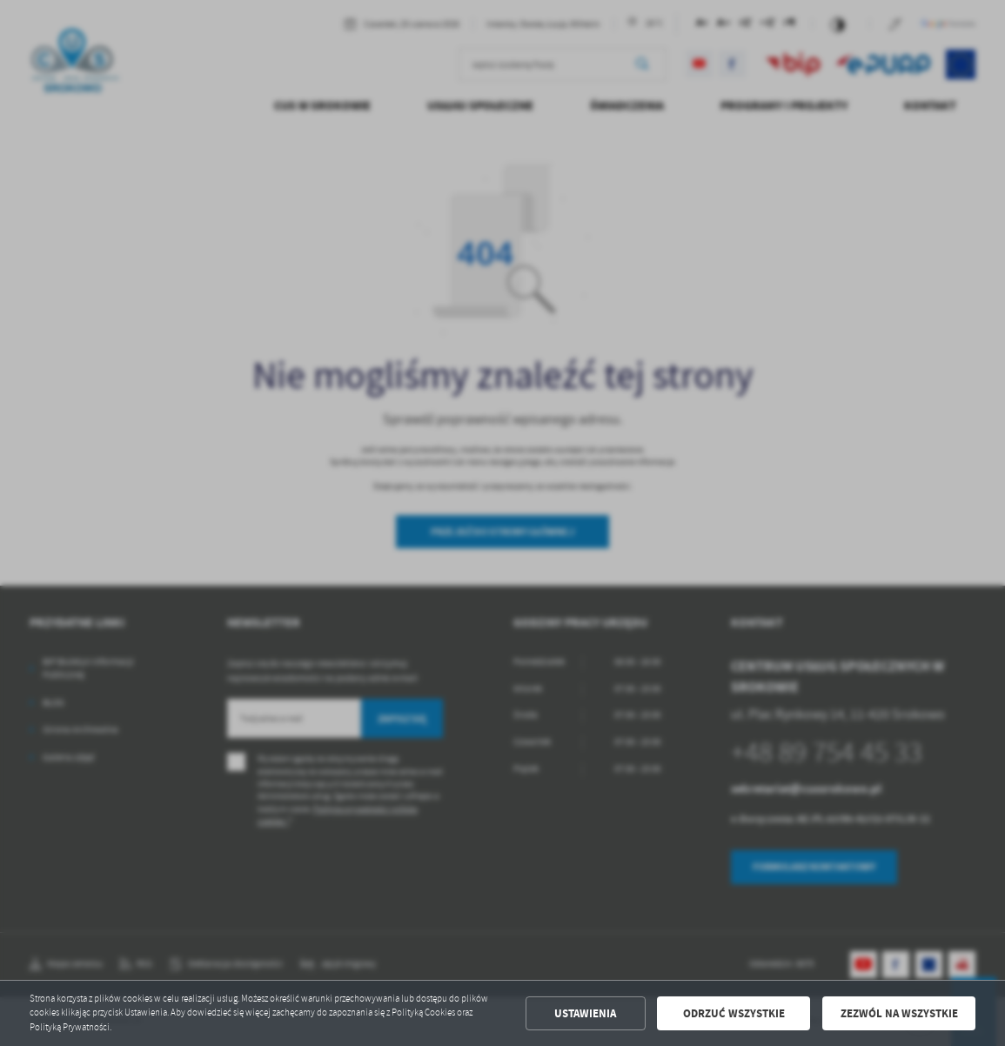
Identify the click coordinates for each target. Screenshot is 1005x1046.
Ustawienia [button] (585, 1013)
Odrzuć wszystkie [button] (734, 1013)
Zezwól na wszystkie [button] (899, 1013)
